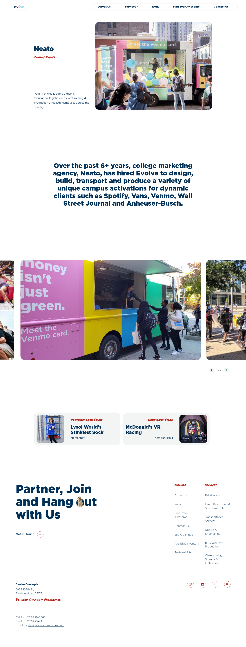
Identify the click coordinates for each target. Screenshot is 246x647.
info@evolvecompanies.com (46, 625)
